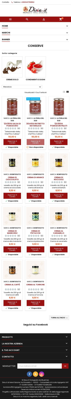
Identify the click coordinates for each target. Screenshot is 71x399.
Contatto (5, 2)
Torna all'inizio (59, 318)
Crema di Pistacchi (35, 232)
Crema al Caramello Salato (58, 233)
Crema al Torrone (35, 284)
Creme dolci (12, 79)
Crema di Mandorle (12, 232)
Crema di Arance (35, 177)
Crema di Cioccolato (12, 178)
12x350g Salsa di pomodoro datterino (12, 125)
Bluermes (45, 380)
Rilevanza (22, 87)
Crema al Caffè (12, 284)
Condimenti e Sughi (35, 79)
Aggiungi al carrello (12, 142)
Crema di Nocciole (58, 178)
